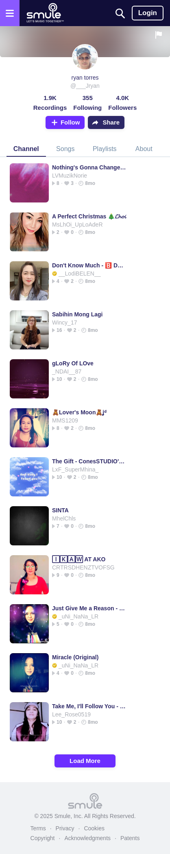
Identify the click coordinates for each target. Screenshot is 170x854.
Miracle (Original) (75, 657)
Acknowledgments (87, 838)
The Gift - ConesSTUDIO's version (89, 461)
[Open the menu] (10, 13)
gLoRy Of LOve (73, 363)
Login (147, 13)
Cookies (94, 828)
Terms (38, 828)
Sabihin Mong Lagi (77, 314)
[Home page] (45, 13)
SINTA (60, 510)
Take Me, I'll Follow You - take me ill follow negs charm (89, 706)
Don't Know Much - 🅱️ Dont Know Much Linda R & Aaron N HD (89, 265)
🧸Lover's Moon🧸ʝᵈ (79, 412)
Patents (129, 838)
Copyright (43, 838)
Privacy (65, 828)
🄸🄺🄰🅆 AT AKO (78, 559)
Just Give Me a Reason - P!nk (89, 608)
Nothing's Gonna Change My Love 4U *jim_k (89, 167)
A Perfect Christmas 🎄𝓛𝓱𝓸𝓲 (89, 216)
